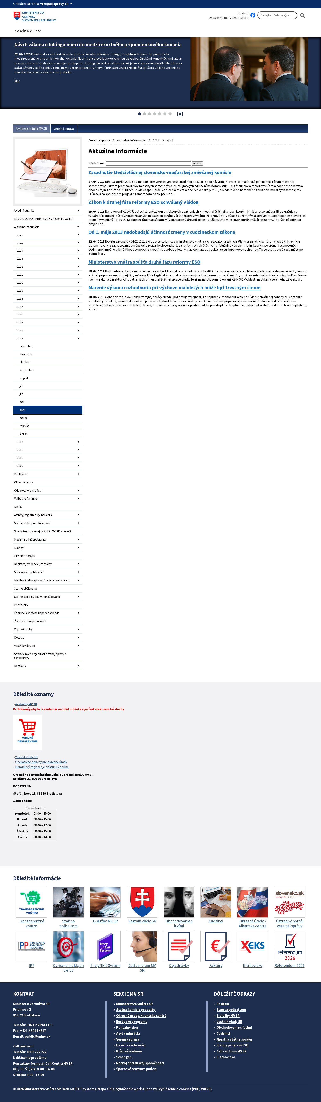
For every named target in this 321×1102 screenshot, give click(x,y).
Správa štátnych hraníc (28, 572)
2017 (20, 306)
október (25, 362)
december (26, 346)
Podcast (223, 1003)
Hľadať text (96, 163)
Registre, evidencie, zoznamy (33, 564)
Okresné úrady (23, 482)
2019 (20, 290)
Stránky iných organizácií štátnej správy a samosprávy (40, 656)
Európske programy (131, 1021)
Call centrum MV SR (231, 1051)
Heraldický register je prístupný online (42, 767)
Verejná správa (64, 128)
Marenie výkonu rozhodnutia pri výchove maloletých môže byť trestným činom (174, 288)
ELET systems (85, 1089)
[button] (28, 29)
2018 (20, 298)
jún (21, 394)
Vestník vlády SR (24, 646)
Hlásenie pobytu (24, 556)
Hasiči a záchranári (131, 1045)
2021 (20, 274)
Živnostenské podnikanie (30, 621)
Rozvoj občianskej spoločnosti (140, 1063)
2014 (20, 330)
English (243, 13)
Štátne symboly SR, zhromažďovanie (37, 597)
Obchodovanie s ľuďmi (234, 1027)
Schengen (124, 1057)
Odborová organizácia (28, 490)
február (24, 426)
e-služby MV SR (26, 704)
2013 (20, 338)
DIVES (18, 507)
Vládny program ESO (233, 1045)
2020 (20, 282)
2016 (20, 314)
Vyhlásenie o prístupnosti (136, 1089)
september (27, 370)
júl (21, 386)
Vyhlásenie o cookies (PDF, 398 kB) (185, 1089)
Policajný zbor (127, 1027)
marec (23, 418)
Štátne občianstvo (26, 588)
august (24, 378)
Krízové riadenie (129, 1051)
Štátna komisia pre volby (136, 1009)
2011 (20, 450)
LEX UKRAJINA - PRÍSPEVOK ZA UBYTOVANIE (43, 219)
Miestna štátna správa (234, 1039)
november (26, 354)
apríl (22, 410)
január (23, 434)
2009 (20, 466)
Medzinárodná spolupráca (30, 539)
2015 (20, 322)
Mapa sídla (106, 1089)
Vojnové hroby (23, 629)
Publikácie (20, 474)
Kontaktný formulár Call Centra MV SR (42, 1063)
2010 (20, 458)
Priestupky (21, 605)
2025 (20, 243)
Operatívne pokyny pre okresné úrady (41, 762)
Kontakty (20, 666)
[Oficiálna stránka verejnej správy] (57, 3)
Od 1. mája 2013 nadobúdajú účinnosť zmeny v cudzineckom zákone (161, 232)
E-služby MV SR (228, 1015)
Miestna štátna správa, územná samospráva (42, 580)
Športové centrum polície (136, 1069)
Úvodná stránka (24, 210)
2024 (20, 251)
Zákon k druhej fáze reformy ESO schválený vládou (143, 202)
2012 (20, 442)
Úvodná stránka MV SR (31, 128)
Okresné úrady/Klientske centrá (141, 1015)
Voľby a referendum (26, 499)
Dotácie (19, 637)
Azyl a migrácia (128, 1033)
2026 (20, 235)
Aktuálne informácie (27, 227)
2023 (20, 258)
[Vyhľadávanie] (277, 15)
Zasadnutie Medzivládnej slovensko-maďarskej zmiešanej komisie (159, 172)
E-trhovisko (226, 1057)
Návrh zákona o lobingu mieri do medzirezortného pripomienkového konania (98, 44)
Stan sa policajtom (231, 1009)
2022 (20, 266)
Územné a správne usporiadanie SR (36, 613)
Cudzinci (223, 1033)
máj (22, 402)
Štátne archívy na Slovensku (32, 523)
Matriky (19, 548)
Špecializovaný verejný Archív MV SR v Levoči (42, 531)
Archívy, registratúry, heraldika (33, 515)
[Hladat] (302, 15)
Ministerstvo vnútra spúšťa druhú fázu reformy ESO (144, 262)
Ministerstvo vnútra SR (134, 1003)
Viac (17, 81)
